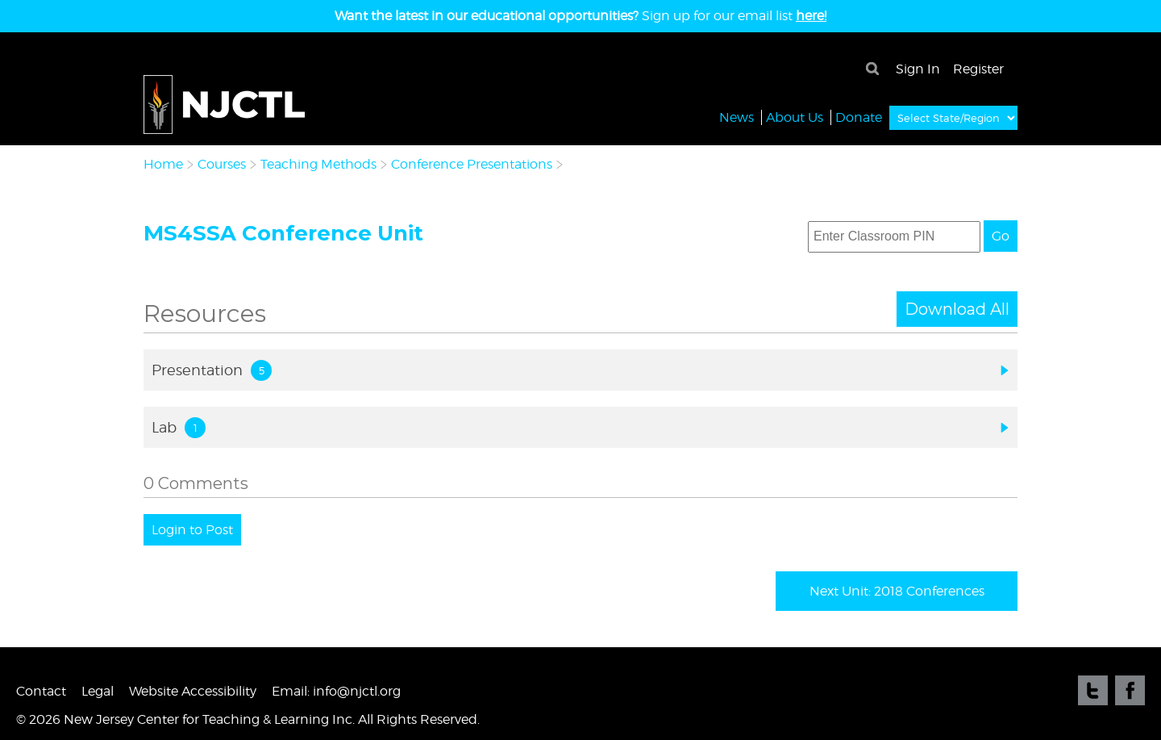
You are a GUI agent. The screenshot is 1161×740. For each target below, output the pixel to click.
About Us (794, 116)
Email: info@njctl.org (336, 691)
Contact (41, 691)
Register (978, 69)
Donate (858, 116)
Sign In (918, 69)
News (736, 116)
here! (811, 15)
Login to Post (192, 529)
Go (1000, 236)
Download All (957, 309)
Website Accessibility (192, 691)
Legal (97, 691)
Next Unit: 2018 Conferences (896, 591)
